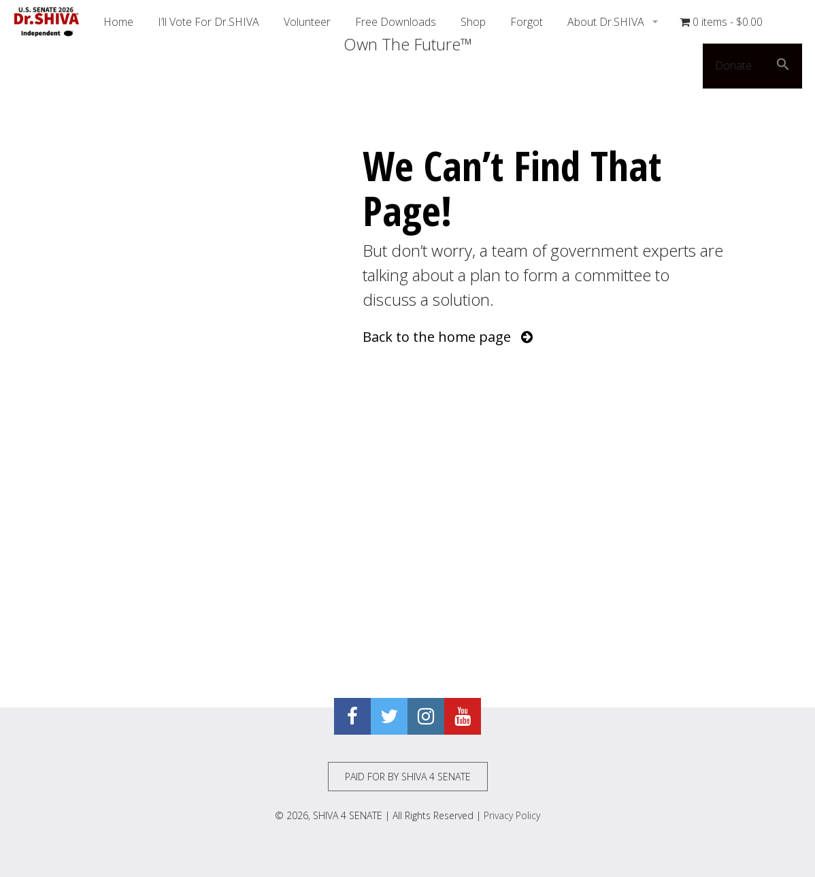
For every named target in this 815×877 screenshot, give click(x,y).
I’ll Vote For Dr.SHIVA (208, 21)
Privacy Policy (512, 815)
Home (118, 21)
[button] (783, 66)
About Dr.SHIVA (607, 21)
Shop (473, 21)
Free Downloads (395, 21)
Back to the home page (448, 337)
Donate (733, 65)
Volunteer (307, 21)
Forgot (526, 21)
